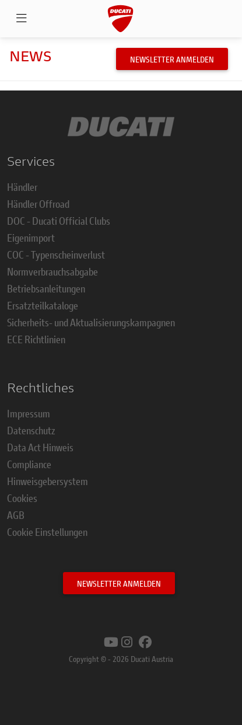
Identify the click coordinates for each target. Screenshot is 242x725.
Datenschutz (31, 430)
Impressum (28, 413)
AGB (15, 515)
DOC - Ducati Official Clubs (58, 221)
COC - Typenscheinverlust (56, 255)
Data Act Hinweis (40, 447)
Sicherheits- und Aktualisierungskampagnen (91, 322)
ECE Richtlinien (36, 339)
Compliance (29, 464)
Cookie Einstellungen (47, 532)
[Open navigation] (21, 18)
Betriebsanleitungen (46, 288)
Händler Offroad (38, 204)
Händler (22, 187)
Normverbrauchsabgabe (52, 271)
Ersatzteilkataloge (42, 305)
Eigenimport (31, 238)
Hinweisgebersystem (47, 481)
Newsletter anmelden (172, 59)
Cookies (22, 498)
